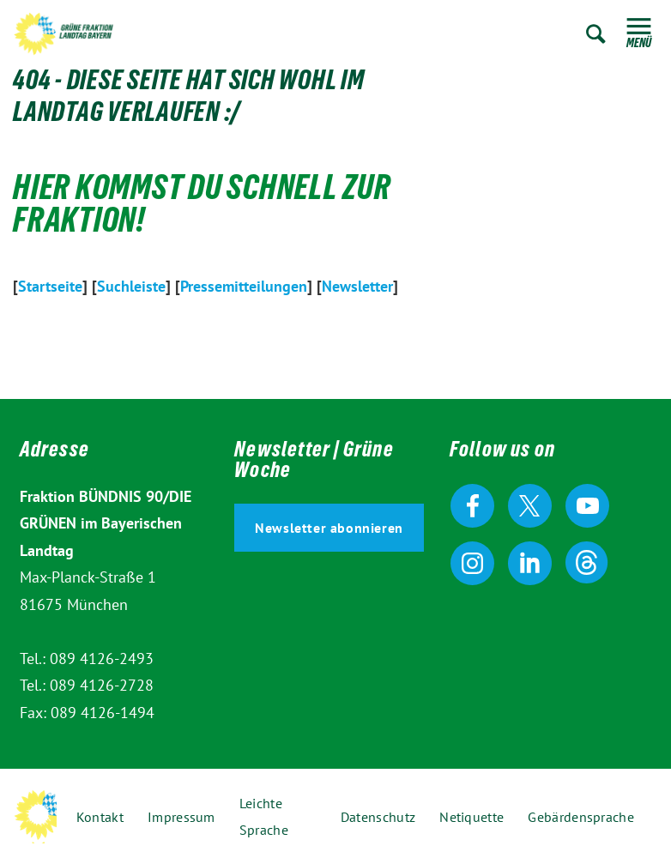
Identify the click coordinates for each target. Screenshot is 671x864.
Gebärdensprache (581, 816)
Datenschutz (378, 816)
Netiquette (471, 816)
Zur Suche (596, 34)
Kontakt (100, 816)
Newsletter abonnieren (329, 527)
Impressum (181, 816)
